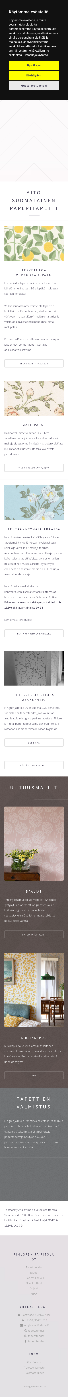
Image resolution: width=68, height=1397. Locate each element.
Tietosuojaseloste (34, 1367)
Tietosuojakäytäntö (35, 55)
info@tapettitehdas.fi (36, 1325)
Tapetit (34, 1272)
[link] (35, 55)
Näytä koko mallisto (34, 765)
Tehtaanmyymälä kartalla (34, 633)
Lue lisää (34, 742)
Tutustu (34, 1075)
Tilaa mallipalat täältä (34, 468)
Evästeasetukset (34, 1373)
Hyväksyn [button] (34, 65)
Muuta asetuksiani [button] (34, 85)
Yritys (34, 1294)
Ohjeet (34, 1288)
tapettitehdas (36, 1330)
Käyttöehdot (34, 1362)
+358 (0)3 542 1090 (36, 1320)
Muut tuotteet (34, 1283)
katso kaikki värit (34, 934)
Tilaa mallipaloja (34, 1278)
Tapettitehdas (34, 1267)
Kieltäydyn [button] (34, 75)
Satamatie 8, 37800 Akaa (36, 1315)
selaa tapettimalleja (34, 363)
